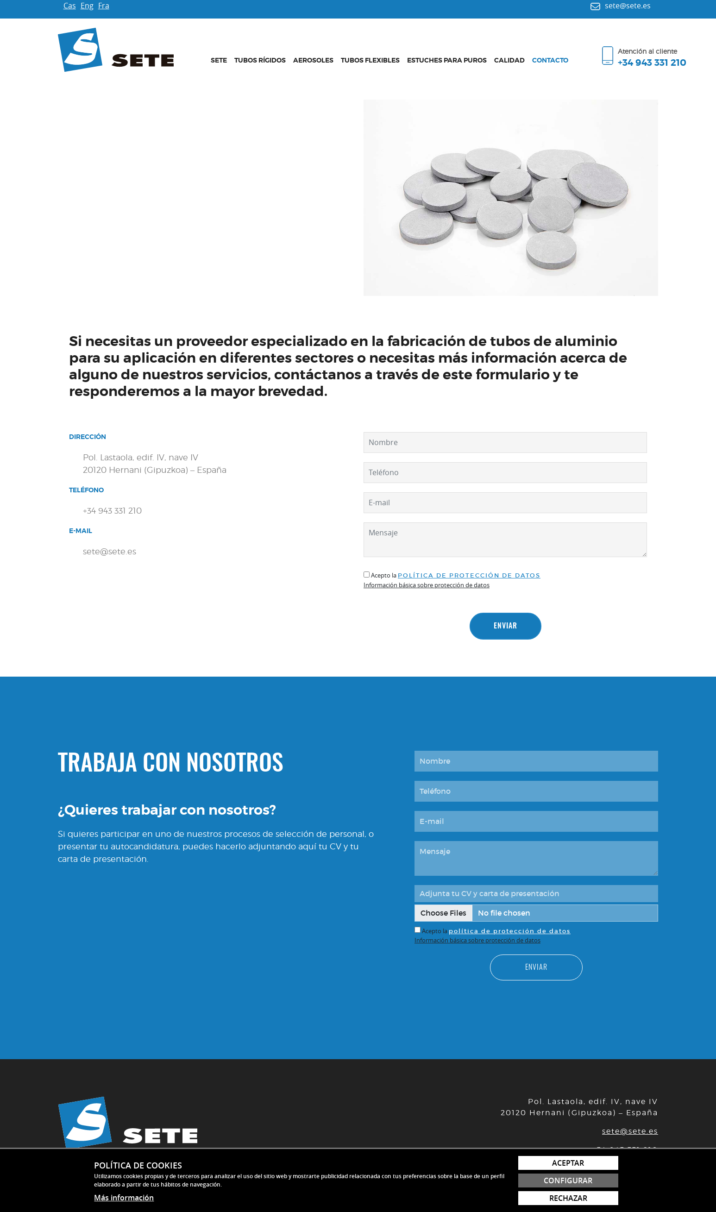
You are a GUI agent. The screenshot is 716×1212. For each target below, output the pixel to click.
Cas (69, 5)
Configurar (568, 1180)
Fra (103, 5)
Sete (219, 60)
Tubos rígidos (260, 60)
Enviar (505, 626)
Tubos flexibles (370, 60)
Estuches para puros (447, 60)
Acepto (380, 575)
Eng (87, 5)
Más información (124, 1198)
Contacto (550, 60)
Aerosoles (313, 60)
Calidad (509, 60)
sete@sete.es (630, 1131)
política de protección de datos (469, 575)
